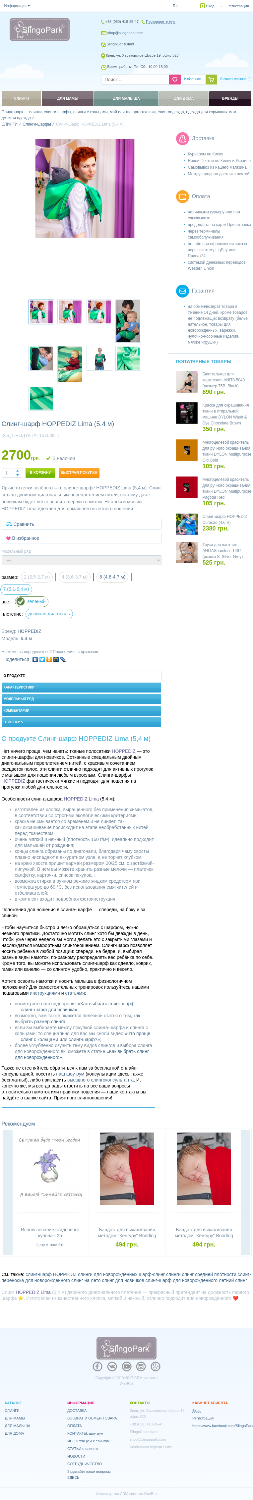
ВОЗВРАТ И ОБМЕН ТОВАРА (92, 1418)
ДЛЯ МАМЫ (15, 1418)
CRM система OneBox (139, 1494)
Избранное (192, 79)
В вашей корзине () (236, 79)
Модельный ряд (19, 699)
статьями (75, 993)
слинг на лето (86, 1280)
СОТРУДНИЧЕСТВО (84, 1464)
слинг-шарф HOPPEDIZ (51, 1274)
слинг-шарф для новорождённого (181, 1280)
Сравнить (24, 524)
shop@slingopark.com (125, 33)
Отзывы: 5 (13, 722)
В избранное (25, 538)
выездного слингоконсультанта (100, 1080)
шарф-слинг (152, 1274)
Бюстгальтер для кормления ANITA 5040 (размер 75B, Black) (224, 380)
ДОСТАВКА (77, 1411)
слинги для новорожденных (107, 1274)
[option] (85, 188)
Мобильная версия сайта (151, 1447)
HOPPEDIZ (29, 631)
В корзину (40, 472)
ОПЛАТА (74, 1426)
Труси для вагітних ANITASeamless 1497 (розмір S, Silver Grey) (223, 550)
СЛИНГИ (12, 1411)
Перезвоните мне (160, 22)
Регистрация (238, 6)
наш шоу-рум (70, 1074)
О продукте (14, 676)
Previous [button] (8, 1193)
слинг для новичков (123, 1280)
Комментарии (17, 710)
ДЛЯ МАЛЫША (18, 1426)
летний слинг (233, 1280)
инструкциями (45, 993)
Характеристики (19, 687)
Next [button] (245, 1193)
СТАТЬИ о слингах (82, 1449)
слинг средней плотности (209, 1274)
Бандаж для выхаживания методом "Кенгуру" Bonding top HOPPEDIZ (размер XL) (203, 1235)
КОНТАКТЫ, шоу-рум (85, 1433)
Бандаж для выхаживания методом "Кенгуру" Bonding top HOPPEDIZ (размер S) (127, 1235)
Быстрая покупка (79, 472)
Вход (210, 6)
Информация (15, 6)
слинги (173, 1274)
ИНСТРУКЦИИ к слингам (88, 1441)
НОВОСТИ (76, 1456)
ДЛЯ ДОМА (14, 1433)
